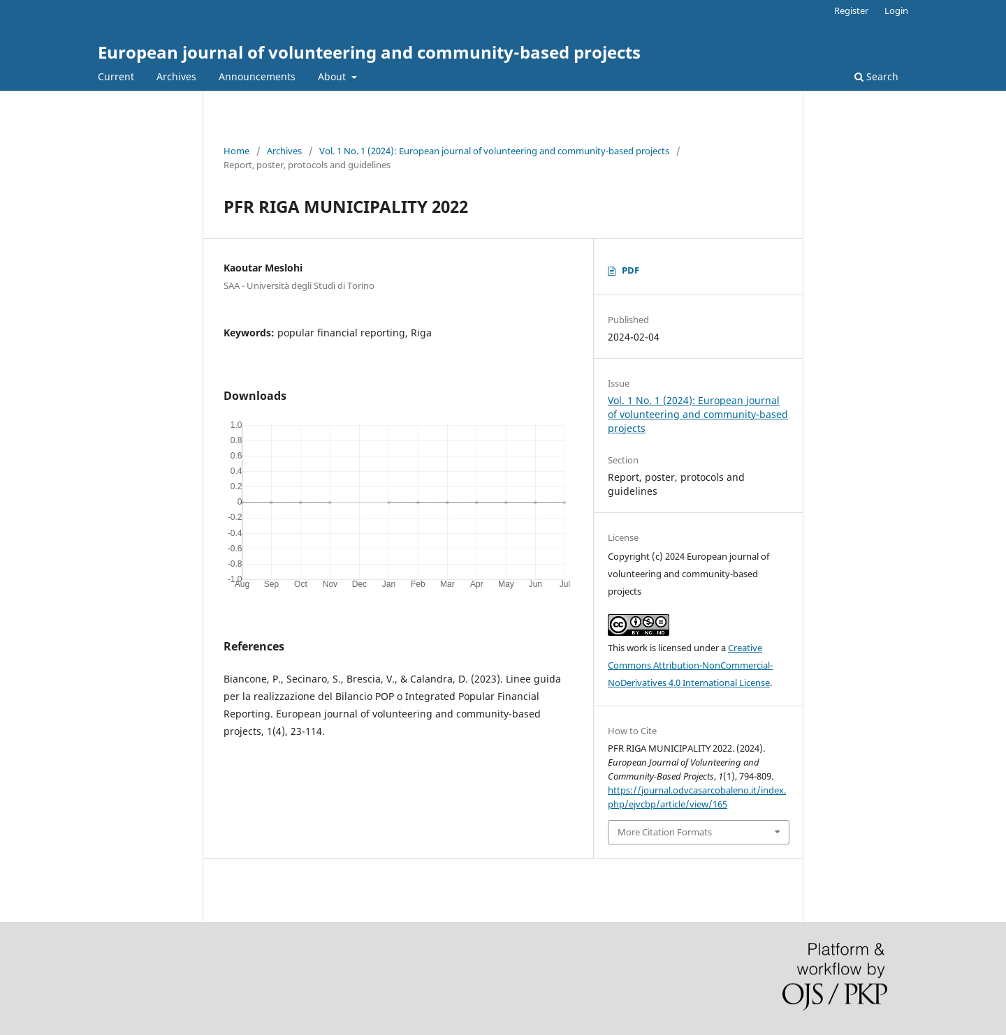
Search (876, 76)
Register (851, 10)
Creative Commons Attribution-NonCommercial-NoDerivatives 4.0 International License (690, 665)
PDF (630, 270)
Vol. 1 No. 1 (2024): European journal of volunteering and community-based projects (494, 150)
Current (116, 76)
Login (896, 10)
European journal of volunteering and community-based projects (369, 52)
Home (236, 150)
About (333, 76)
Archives (176, 76)
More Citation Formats (665, 832)
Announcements (257, 76)
